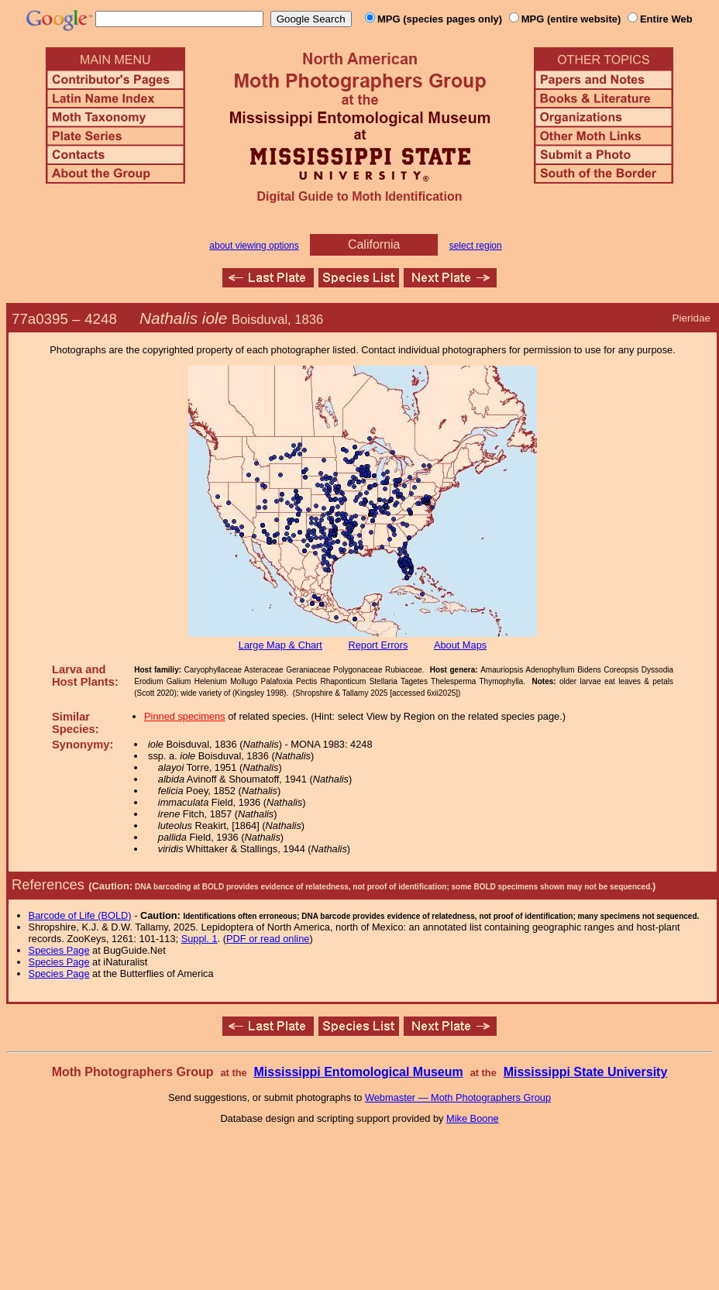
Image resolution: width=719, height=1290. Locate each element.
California (374, 244)
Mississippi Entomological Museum (358, 1071)
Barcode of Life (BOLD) (80, 915)
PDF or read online (267, 938)
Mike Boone (472, 1118)
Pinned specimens (184, 716)
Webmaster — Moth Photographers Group (458, 1097)
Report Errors (378, 645)
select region (475, 245)
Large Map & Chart (280, 645)
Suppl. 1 (199, 938)
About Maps (460, 645)
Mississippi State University (586, 1071)
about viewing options (253, 245)
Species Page (59, 950)
